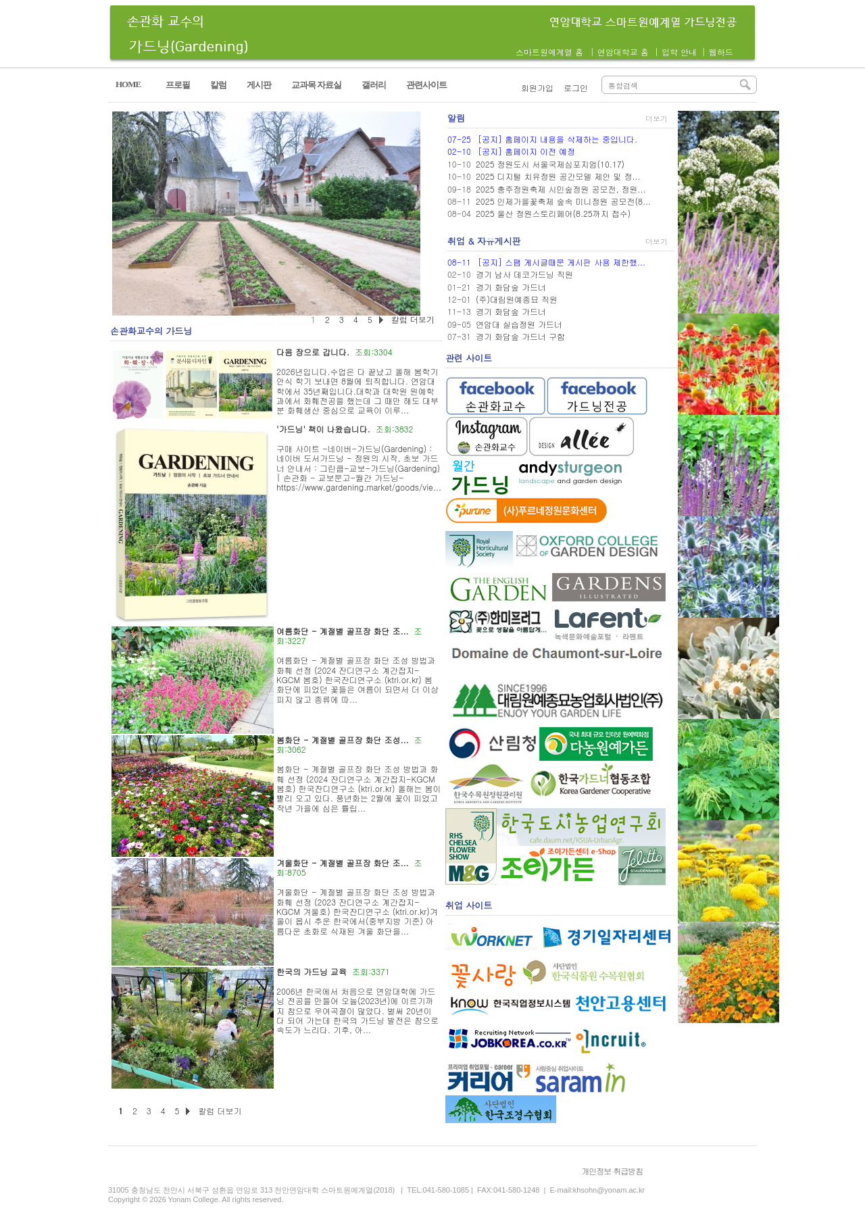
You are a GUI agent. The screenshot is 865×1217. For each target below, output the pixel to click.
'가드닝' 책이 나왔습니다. (323, 428)
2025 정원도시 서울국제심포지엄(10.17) (550, 164)
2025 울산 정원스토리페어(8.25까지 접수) (553, 213)
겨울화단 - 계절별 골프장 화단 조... (342, 862)
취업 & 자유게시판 (484, 240)
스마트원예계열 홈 (549, 51)
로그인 (576, 87)
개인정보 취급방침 (612, 1170)
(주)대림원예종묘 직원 (517, 299)
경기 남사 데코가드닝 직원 (524, 274)
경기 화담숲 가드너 (511, 287)
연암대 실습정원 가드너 (519, 324)
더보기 (656, 119)
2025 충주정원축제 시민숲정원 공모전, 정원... (561, 189)
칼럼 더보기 (219, 1110)
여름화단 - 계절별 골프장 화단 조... (342, 631)
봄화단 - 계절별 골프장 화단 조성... (342, 739)
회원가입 (537, 87)
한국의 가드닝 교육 (311, 971)
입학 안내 (679, 51)
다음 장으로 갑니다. (312, 351)
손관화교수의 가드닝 (151, 330)
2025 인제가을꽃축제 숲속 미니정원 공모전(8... (563, 201)
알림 (456, 117)
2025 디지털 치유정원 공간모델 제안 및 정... (558, 176)
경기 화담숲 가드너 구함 (520, 336)
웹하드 (721, 51)
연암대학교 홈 (623, 51)
